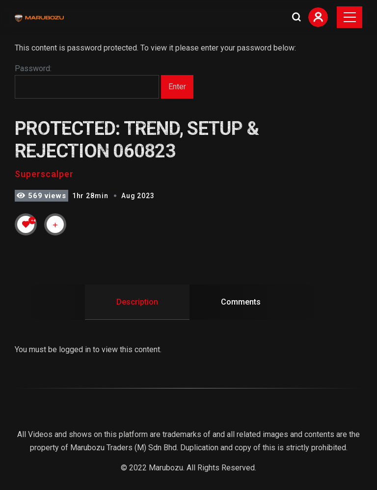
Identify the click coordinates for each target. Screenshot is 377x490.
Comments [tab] (241, 302)
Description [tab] (137, 302)
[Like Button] (26, 224)
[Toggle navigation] (349, 17)
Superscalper (44, 174)
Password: (87, 81)
